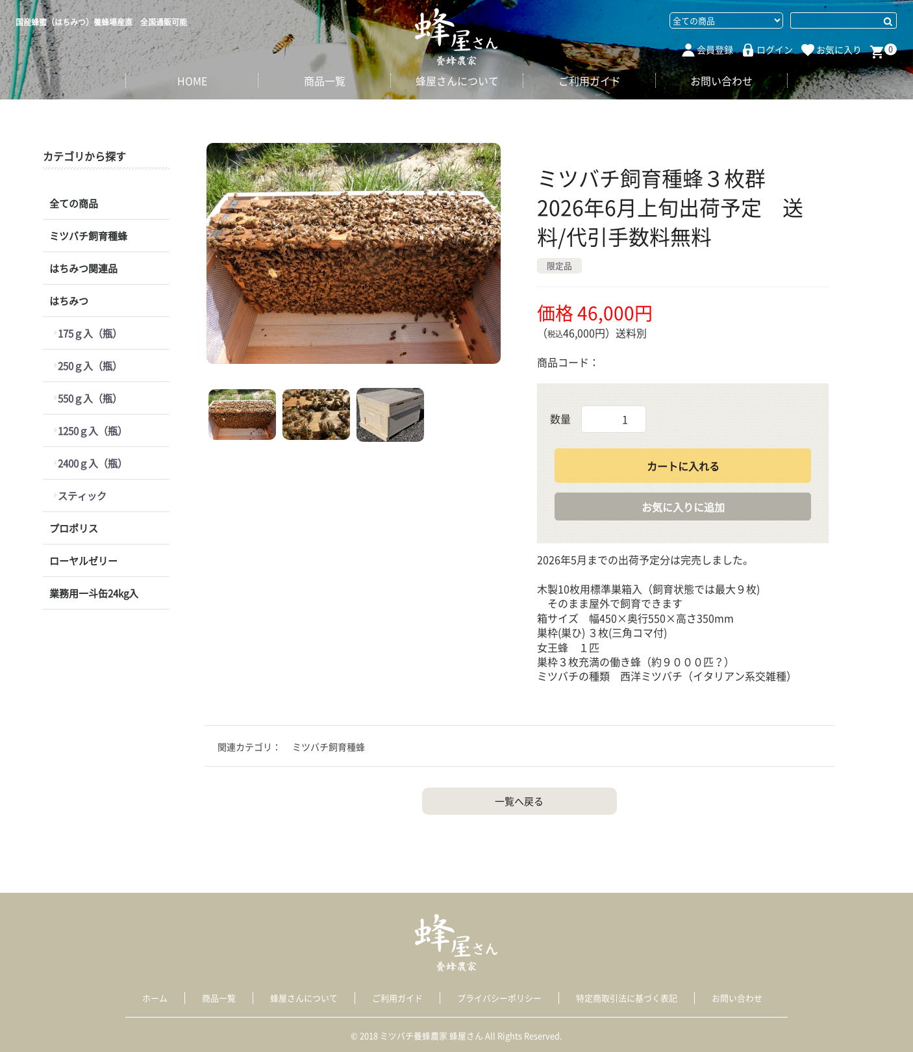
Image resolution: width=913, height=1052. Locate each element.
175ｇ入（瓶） (90, 333)
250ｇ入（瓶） (90, 366)
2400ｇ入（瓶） (93, 463)
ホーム (155, 998)
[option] (353, 253)
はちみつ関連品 (83, 268)
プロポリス (73, 528)
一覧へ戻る (519, 801)
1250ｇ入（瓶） (93, 431)
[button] (242, 414)
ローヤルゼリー (83, 561)
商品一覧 (324, 80)
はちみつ (68, 301)
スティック (82, 496)
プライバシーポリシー (499, 998)
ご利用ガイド (589, 80)
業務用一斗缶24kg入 (93, 593)
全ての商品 (73, 203)
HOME (192, 80)
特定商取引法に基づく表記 (626, 998)
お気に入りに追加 (683, 507)
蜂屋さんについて (457, 80)
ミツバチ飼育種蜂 (88, 236)
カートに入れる (683, 466)
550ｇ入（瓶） (90, 398)
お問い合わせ (721, 80)
